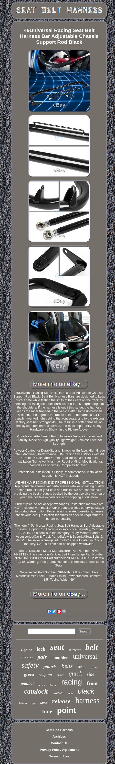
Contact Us (59, 743)
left (33, 703)
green (29, 674)
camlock (36, 691)
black (86, 691)
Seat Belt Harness (59, 730)
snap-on (45, 675)
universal (85, 656)
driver (60, 675)
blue (47, 712)
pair (42, 657)
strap (81, 666)
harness (87, 700)
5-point (26, 658)
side (90, 674)
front (92, 683)
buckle (53, 685)
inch (70, 693)
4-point (26, 650)
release (61, 701)
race (93, 667)
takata (23, 703)
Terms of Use (59, 756)
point (66, 710)
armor (41, 685)
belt (91, 647)
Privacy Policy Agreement (59, 750)
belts (67, 666)
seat (57, 647)
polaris (50, 666)
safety (30, 665)
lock (41, 649)
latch (43, 703)
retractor (74, 650)
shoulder (60, 657)
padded (27, 683)
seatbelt (57, 693)
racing (71, 682)
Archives (59, 736)
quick (75, 673)
